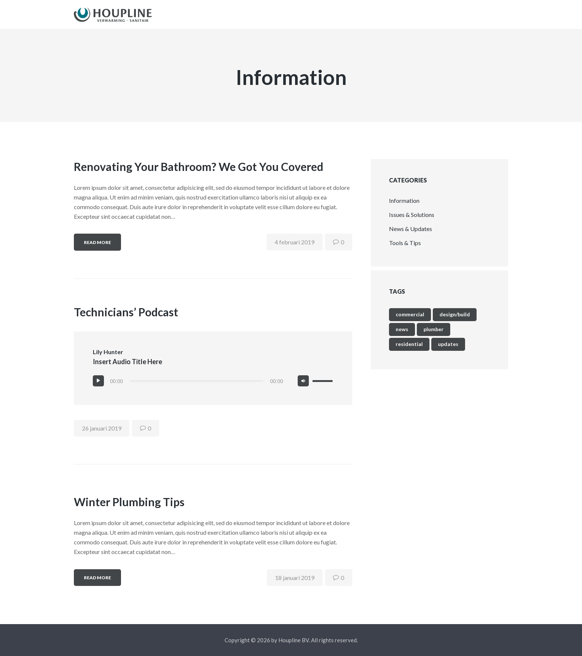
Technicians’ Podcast (126, 317)
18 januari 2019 (294, 583)
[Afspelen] (98, 386)
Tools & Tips (405, 248)
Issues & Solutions (411, 220)
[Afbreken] (303, 386)
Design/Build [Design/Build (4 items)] (454, 320)
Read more (97, 248)
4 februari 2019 (294, 247)
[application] (213, 386)
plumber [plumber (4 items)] (434, 335)
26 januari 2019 (101, 434)
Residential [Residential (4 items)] (409, 350)
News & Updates (410, 234)
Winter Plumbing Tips (129, 507)
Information (404, 206)
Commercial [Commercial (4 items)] (410, 320)
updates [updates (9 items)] (448, 350)
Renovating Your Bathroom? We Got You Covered (198, 172)
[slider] (196, 387)
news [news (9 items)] (402, 335)
